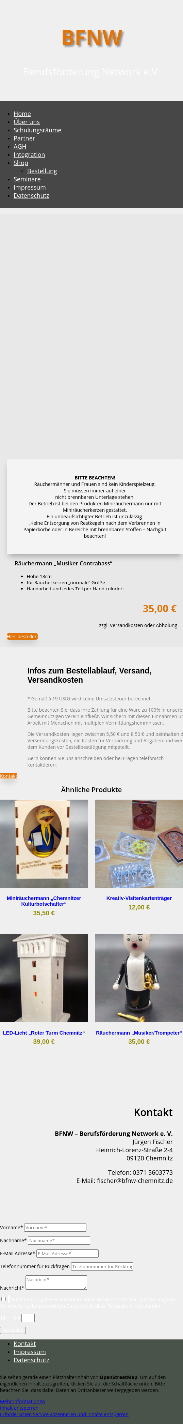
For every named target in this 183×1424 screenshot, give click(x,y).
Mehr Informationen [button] (22, 1401)
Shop (21, 163)
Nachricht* (12, 1288)
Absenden (13, 1330)
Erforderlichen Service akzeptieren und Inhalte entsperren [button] (64, 1414)
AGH (20, 146)
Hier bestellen (22, 636)
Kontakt (8, 776)
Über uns (27, 122)
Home (22, 113)
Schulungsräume (38, 130)
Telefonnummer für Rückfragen (35, 1266)
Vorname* (11, 1227)
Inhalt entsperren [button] (19, 1408)
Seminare (27, 179)
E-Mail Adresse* (17, 1253)
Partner (24, 138)
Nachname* (13, 1240)
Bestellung (42, 171)
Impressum (30, 187)
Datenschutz (31, 195)
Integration (29, 154)
